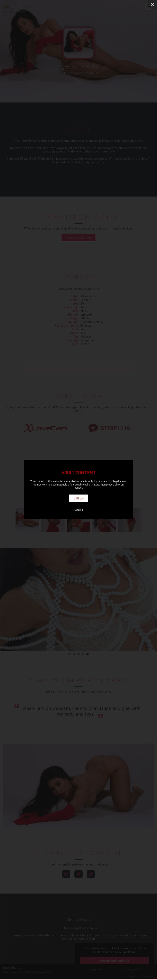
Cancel (78, 510)
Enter (79, 498)
